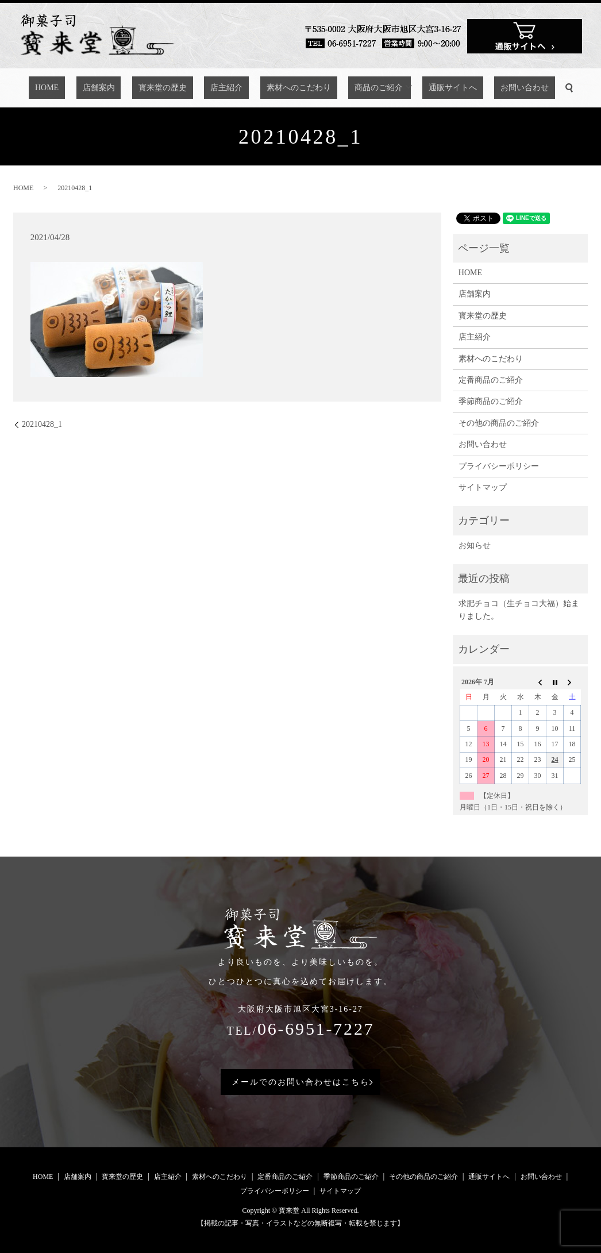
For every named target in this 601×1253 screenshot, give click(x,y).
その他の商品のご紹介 (499, 423)
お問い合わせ (484, 88)
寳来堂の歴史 (178, 88)
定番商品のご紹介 (491, 380)
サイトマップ (483, 487)
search (522, 88)
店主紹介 (230, 88)
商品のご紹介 (357, 88)
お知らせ (475, 545)
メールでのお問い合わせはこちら (300, 1082)
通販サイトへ (424, 88)
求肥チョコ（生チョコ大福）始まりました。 (519, 609)
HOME (87, 88)
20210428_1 (42, 424)
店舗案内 (127, 88)
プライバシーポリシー (499, 466)
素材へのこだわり (289, 88)
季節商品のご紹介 (491, 401)
